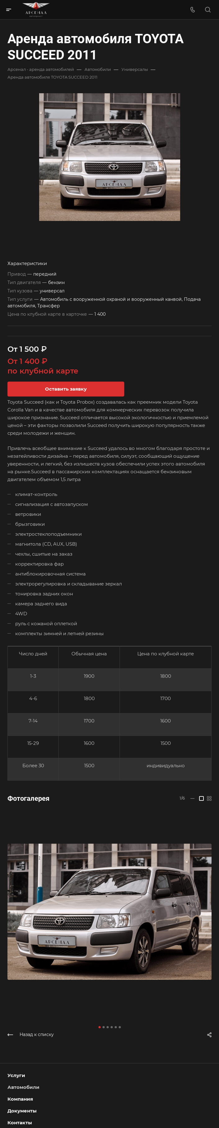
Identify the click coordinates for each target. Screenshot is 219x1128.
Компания (20, 1099)
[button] (99, 1027)
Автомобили (23, 1087)
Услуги (16, 1075)
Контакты (19, 1123)
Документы (22, 1111)
